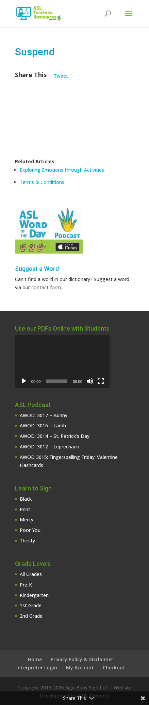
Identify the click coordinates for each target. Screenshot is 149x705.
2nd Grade (31, 616)
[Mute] (89, 381)
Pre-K (26, 584)
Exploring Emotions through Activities (62, 170)
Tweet (61, 76)
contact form (46, 287)
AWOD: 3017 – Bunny (43, 415)
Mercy (26, 519)
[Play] (23, 381)
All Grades (31, 574)
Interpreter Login (36, 667)
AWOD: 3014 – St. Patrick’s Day (54, 436)
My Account (80, 667)
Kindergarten (34, 595)
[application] (62, 361)
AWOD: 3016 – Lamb (43, 425)
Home (35, 659)
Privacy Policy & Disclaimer (82, 659)
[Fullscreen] (100, 381)
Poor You (30, 530)
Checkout (114, 667)
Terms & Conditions (42, 182)
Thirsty (27, 540)
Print (25, 509)
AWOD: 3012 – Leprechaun (49, 446)
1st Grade (31, 605)
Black (26, 499)
